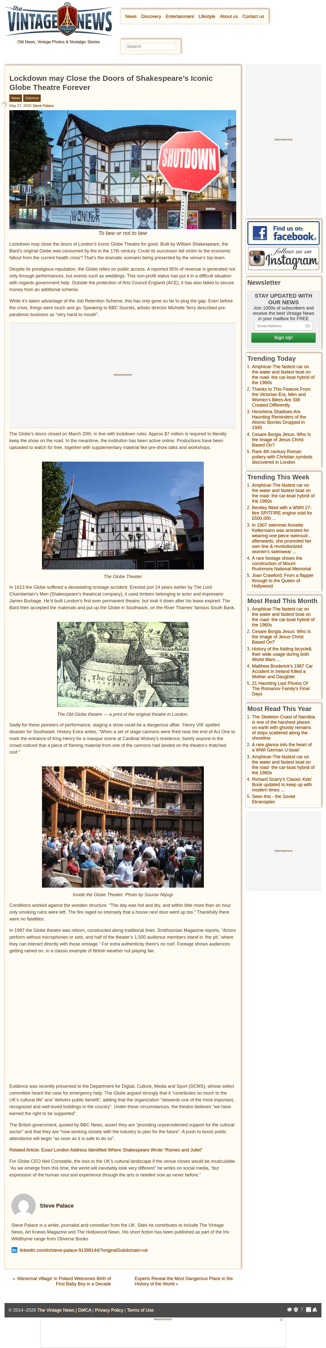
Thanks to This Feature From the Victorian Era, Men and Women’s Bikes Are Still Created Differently (281, 397)
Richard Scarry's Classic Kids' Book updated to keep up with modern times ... (282, 784)
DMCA (84, 1310)
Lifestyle (207, 16)
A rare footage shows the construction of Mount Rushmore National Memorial (281, 563)
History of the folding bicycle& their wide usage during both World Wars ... (282, 654)
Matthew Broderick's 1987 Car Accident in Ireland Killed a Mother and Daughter (282, 671)
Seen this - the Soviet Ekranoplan (273, 799)
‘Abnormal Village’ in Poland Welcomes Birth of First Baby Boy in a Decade (63, 1281)
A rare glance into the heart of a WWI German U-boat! (282, 747)
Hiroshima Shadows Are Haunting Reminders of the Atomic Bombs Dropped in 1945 (279, 419)
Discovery (151, 16)
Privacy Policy (109, 1310)
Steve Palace (43, 106)
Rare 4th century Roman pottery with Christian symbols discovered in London (282, 457)
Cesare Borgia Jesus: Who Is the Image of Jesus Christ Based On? (281, 439)
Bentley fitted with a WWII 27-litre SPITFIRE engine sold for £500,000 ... (282, 513)
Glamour (32, 98)
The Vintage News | (57, 1310)
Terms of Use (140, 1310)
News (131, 16)
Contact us (253, 16)
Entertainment (180, 16)
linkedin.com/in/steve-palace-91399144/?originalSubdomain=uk (79, 1250)
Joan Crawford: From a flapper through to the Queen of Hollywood (283, 580)
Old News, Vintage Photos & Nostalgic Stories (58, 42)
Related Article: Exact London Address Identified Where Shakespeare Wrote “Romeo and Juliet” (105, 1149)
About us (229, 16)
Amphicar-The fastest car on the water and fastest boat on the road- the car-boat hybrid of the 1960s (283, 374)
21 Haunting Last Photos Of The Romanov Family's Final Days (281, 688)
